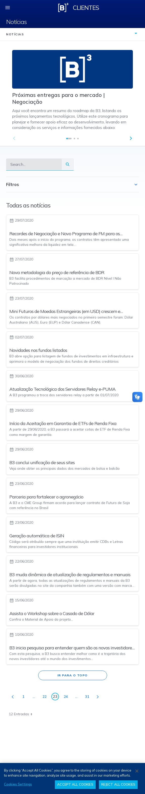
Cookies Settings (18, 784)
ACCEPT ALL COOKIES (75, 784)
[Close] (136, 771)
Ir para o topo (72, 675)
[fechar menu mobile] (7, 7)
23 (56, 697)
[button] (130, 138)
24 (67, 697)
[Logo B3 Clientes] (63, 7)
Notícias (16, 21)
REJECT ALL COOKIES (118, 784)
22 (46, 697)
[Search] (34, 164)
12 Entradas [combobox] (22, 714)
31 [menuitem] (88, 697)
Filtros (72, 184)
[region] (72, 778)
